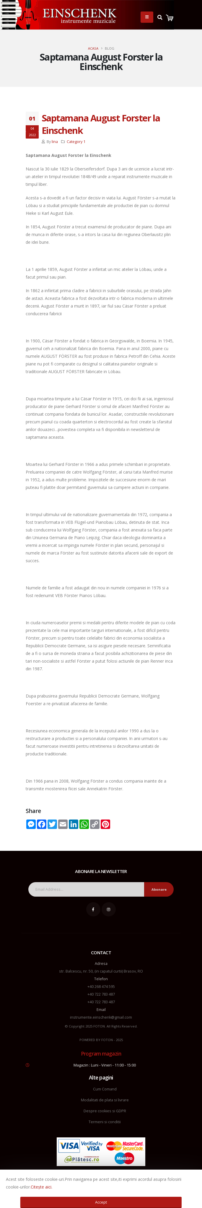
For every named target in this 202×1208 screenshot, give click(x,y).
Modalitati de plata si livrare (105, 1100)
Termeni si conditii (105, 1121)
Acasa (93, 48)
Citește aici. (41, 1187)
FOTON (107, 1040)
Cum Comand (105, 1089)
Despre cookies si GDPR (105, 1110)
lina (55, 141)
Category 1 (76, 141)
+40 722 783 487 (101, 994)
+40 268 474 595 (101, 986)
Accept (101, 1202)
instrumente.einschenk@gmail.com (101, 1017)
